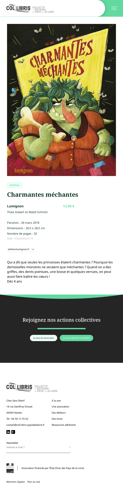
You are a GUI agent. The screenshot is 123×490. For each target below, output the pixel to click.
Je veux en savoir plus (43, 337)
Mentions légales (15, 481)
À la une (56, 400)
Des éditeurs (59, 412)
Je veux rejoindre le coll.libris (76, 337)
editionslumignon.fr (21, 249)
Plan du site (33, 481)
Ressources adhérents (64, 424)
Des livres (57, 418)
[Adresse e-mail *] (35, 447)
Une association (60, 406)
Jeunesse (14, 184)
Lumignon (15, 206)
